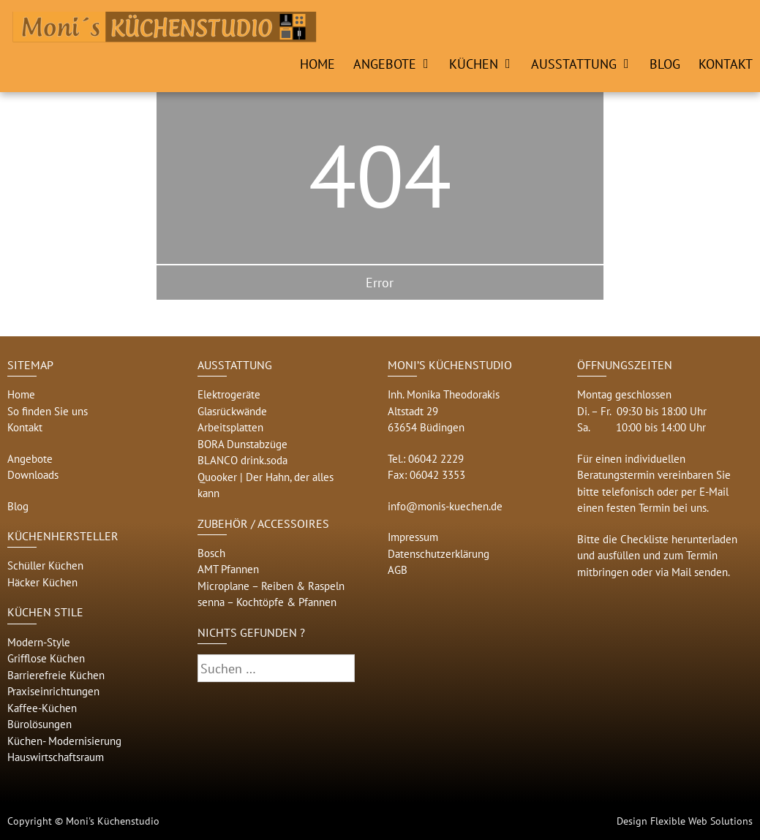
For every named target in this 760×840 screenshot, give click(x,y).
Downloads (33, 475)
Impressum (413, 537)
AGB (397, 570)
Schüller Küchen (45, 565)
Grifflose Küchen (46, 658)
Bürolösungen (39, 724)
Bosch (211, 553)
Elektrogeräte (228, 394)
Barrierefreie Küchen (56, 675)
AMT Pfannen (228, 569)
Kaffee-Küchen (42, 708)
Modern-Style (38, 642)
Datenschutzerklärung (438, 554)
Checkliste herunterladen (678, 539)
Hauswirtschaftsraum (55, 757)
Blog (665, 64)
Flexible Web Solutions (701, 821)
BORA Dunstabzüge (242, 444)
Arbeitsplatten (230, 427)
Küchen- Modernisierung (64, 741)
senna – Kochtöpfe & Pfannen (266, 602)
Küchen (473, 64)
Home (317, 64)
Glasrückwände (232, 411)
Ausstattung (574, 64)
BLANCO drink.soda (242, 460)
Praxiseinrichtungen (53, 691)
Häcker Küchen (42, 582)
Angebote (384, 64)
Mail (681, 572)
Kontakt (726, 64)
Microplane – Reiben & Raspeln (271, 586)
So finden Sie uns (47, 411)
